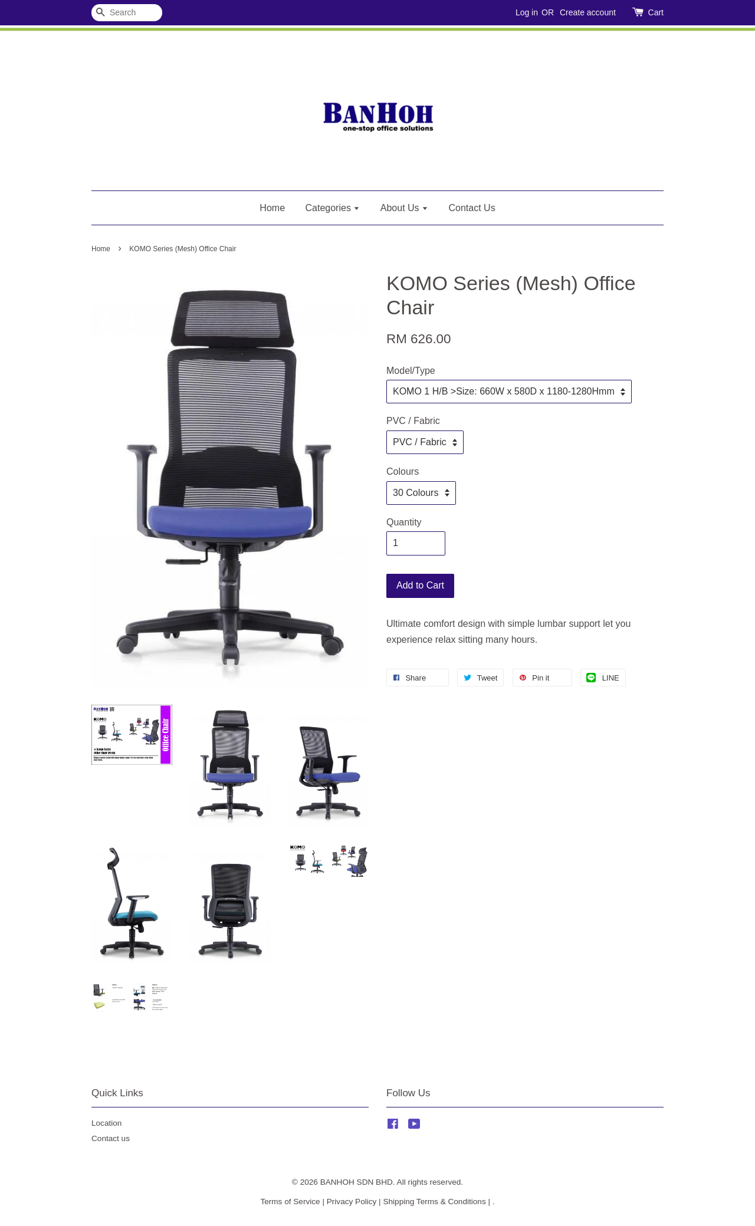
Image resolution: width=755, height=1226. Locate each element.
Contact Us (472, 208)
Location (106, 1123)
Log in (527, 12)
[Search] (126, 12)
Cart (656, 12)
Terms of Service (290, 1201)
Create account (588, 12)
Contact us (110, 1138)
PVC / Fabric (413, 421)
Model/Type (410, 371)
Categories (333, 208)
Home (272, 208)
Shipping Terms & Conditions (434, 1201)
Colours (402, 471)
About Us (404, 208)
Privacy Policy (352, 1201)
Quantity (404, 522)
